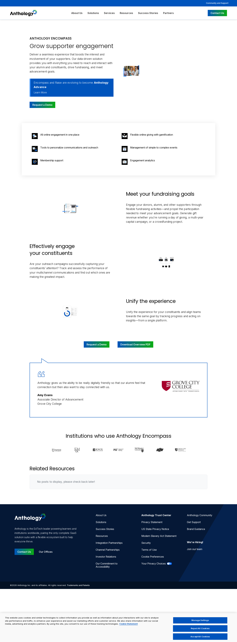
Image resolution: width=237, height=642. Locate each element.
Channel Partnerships (108, 549)
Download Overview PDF (135, 344)
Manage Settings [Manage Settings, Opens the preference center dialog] (200, 622)
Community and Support (217, 3)
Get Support (194, 522)
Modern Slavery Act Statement (158, 535)
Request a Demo (42, 104)
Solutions (93, 13)
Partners (168, 13)
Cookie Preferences (152, 556)
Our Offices (45, 551)
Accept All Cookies (200, 638)
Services (109, 13)
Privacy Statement (151, 522)
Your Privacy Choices (156, 563)
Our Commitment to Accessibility (107, 565)
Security (146, 542)
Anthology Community (199, 515)
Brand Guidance (196, 529)
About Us (76, 13)
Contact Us (217, 13)
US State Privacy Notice (155, 529)
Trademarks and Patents (78, 585)
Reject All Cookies (200, 630)
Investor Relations (106, 556)
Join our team (194, 549)
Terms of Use (149, 549)
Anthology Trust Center (156, 515)
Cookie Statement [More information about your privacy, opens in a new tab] (128, 625)
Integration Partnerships (109, 542)
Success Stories (148, 13)
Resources (126, 13)
